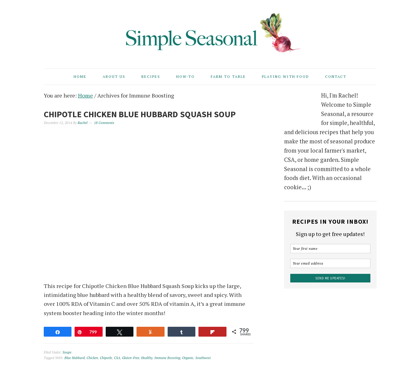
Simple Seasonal (210, 31)
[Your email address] (330, 263)
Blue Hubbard (74, 358)
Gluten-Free (130, 358)
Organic (188, 358)
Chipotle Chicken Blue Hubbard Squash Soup (140, 114)
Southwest (203, 358)
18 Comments (104, 123)
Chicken (92, 358)
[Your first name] (330, 248)
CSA (117, 358)
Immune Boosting (167, 358)
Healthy (147, 358)
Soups (67, 352)
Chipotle (106, 358)
